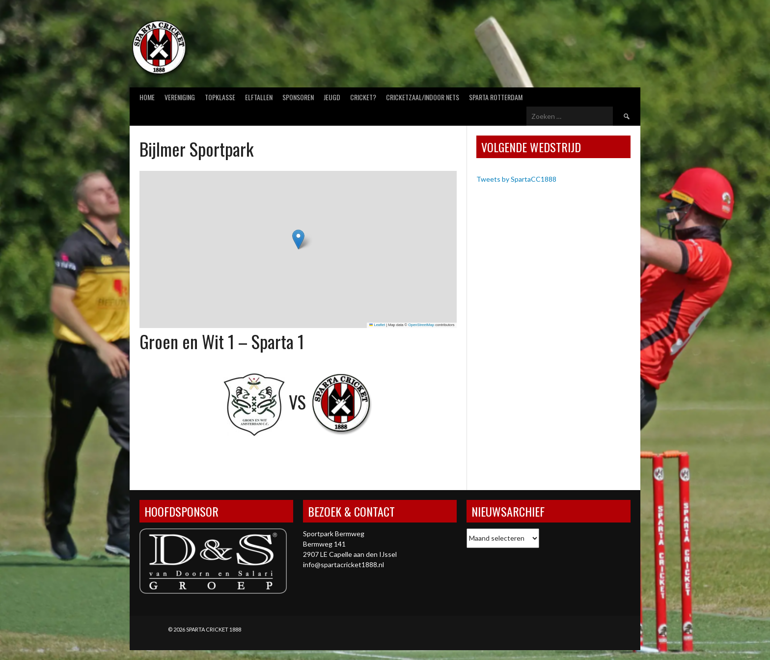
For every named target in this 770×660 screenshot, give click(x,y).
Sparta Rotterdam (495, 97)
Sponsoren (298, 97)
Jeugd (332, 97)
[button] (298, 239)
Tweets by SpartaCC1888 (516, 179)
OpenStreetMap (421, 325)
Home (147, 97)
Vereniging (180, 97)
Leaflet (377, 325)
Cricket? (363, 97)
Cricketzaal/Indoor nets (422, 97)
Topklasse (220, 97)
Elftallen (259, 97)
